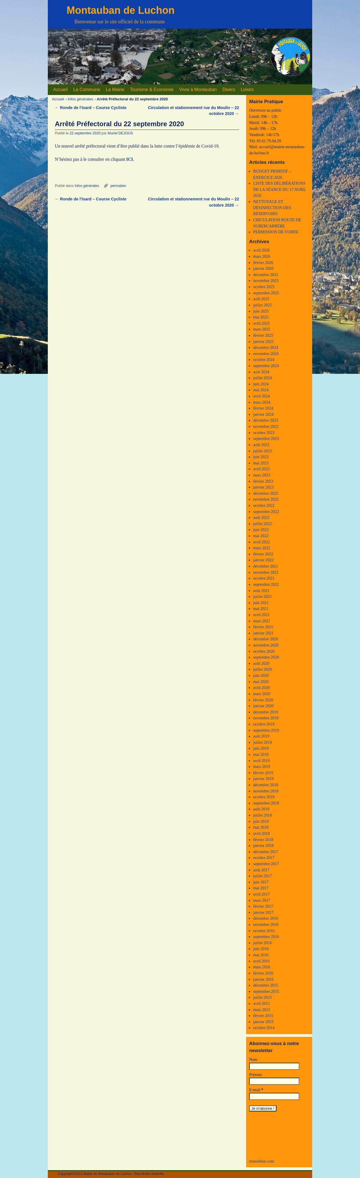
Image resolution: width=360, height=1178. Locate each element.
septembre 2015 (266, 991)
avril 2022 (261, 542)
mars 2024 (261, 402)
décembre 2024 (265, 347)
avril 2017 (261, 894)
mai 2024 (260, 390)
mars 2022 (261, 548)
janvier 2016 (263, 979)
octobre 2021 (263, 578)
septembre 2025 (266, 293)
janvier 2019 (263, 778)
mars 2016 (261, 967)
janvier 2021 (263, 633)
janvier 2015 (263, 1021)
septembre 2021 (266, 584)
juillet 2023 (262, 451)
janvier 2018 (263, 845)
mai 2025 (260, 317)
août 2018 (261, 809)
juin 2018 (261, 821)
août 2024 (261, 372)
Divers (228, 89)
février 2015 (263, 1015)
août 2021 (261, 590)
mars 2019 (261, 766)
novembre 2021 (265, 572)
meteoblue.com (261, 1161)
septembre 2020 (266, 657)
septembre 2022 (266, 511)
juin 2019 (261, 748)
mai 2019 (260, 754)
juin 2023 (261, 457)
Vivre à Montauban (198, 89)
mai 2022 (260, 535)
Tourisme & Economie (152, 89)
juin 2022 (261, 529)
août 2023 (261, 444)
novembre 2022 (265, 499)
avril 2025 (261, 323)
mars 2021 (261, 621)
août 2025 (261, 299)
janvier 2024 (263, 414)
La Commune (86, 89)
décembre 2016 (265, 918)
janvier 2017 (263, 912)
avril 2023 (261, 469)
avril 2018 (261, 833)
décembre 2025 (265, 274)
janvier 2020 (263, 706)
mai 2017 (260, 888)
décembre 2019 (265, 712)
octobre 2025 (263, 286)
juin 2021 (261, 602)
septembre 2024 (266, 365)
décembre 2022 (265, 493)
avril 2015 (261, 1003)
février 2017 (263, 906)
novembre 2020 (265, 645)
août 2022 (261, 517)
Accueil (60, 89)
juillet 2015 (262, 997)
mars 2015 (261, 1009)
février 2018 (263, 839)
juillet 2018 (262, 815)
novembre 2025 (265, 280)
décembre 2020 (265, 639)
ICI (129, 159)
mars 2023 (261, 475)
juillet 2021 (262, 596)
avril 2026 (261, 250)
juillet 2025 (262, 305)
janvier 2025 (263, 341)
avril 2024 (261, 396)
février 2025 (263, 335)
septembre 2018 (266, 803)
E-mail (256, 1089)
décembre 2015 (265, 985)
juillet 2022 (262, 523)
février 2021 (263, 627)
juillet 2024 (262, 378)
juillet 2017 (262, 876)
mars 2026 (261, 256)
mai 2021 (260, 608)
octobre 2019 (263, 724)
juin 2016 (261, 948)
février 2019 (263, 772)
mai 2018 (260, 827)
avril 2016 (261, 961)
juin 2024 (261, 384)
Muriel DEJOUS (120, 133)
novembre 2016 (265, 924)
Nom (253, 1059)
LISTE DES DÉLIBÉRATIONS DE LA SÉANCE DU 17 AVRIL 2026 (279, 189)
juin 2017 (261, 882)
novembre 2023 (265, 426)
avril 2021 (261, 614)
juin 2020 (261, 675)
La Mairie (115, 89)
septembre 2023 (266, 438)
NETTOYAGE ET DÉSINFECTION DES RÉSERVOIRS (272, 207)
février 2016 (263, 973)
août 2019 (261, 736)
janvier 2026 (263, 268)
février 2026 (263, 262)
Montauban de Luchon (121, 10)
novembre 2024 (265, 353)
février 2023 (263, 481)
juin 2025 (261, 311)
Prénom (255, 1074)
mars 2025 (261, 329)
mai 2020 (260, 681)
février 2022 (263, 554)
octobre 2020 (263, 651)
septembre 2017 (266, 864)
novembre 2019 (265, 718)
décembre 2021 (265, 566)
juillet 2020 (262, 669)
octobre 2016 (263, 930)
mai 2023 (260, 463)
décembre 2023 (265, 420)
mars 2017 (261, 900)
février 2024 (263, 408)
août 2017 (261, 870)
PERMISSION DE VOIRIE (275, 232)
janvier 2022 (263, 560)
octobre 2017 (263, 857)
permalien (118, 186)
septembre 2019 (266, 730)
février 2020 (263, 700)
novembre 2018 (265, 791)
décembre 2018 (265, 785)
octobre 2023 (263, 432)
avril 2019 (261, 760)
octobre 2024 (263, 359)
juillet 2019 (262, 742)
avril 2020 (261, 687)
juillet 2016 (262, 942)
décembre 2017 (265, 851)
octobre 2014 (263, 1027)
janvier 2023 (263, 487)
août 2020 (261, 663)
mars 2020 (261, 693)
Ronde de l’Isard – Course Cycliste (91, 107)
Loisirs (247, 89)
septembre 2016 (266, 936)
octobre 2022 (263, 505)
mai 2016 (260, 955)
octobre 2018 (263, 797)
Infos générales (80, 99)
